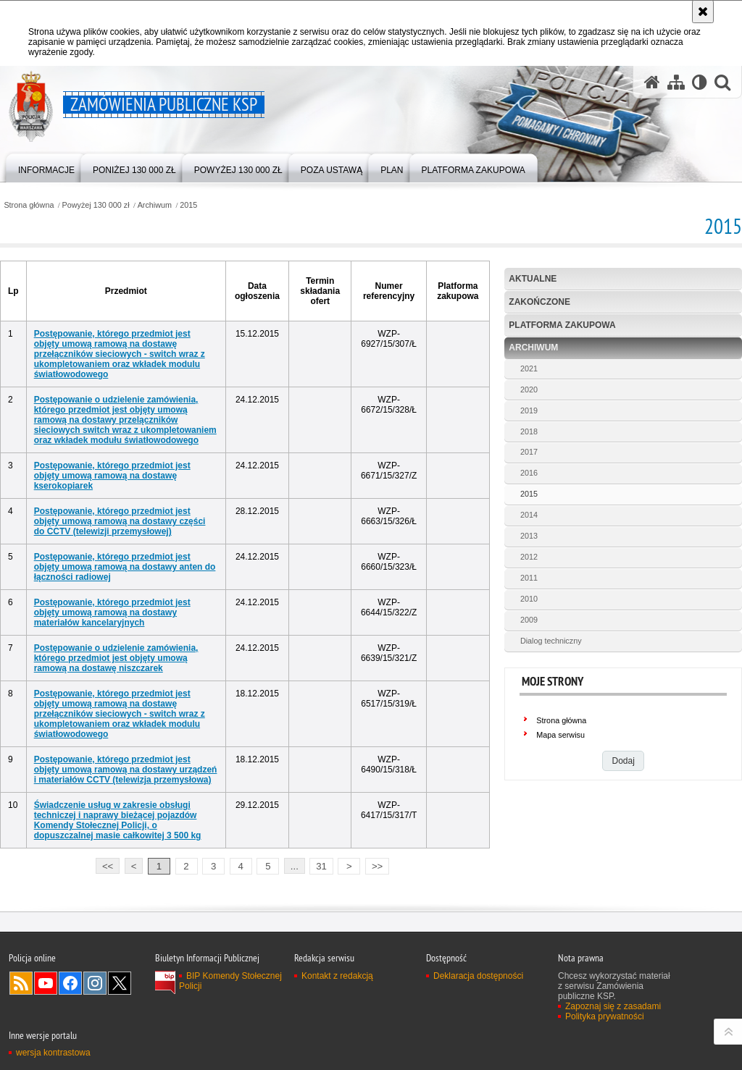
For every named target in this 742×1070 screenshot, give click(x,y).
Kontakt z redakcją (337, 976)
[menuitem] (46, 166)
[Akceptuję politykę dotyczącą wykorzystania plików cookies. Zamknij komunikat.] (703, 11)
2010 (529, 598)
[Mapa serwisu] (676, 82)
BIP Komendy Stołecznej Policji (230, 981)
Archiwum (155, 205)
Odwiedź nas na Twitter (119, 983)
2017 (529, 451)
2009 (529, 619)
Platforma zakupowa (562, 325)
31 (321, 866)
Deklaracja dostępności (478, 976)
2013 (529, 535)
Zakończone (539, 302)
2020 (529, 389)
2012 (529, 556)
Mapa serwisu (560, 734)
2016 (529, 472)
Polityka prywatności (604, 1016)
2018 (529, 431)
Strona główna (29, 205)
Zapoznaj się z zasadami (613, 1006)
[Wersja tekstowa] (699, 82)
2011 (529, 577)
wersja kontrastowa (53, 1053)
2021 (529, 368)
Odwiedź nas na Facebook (70, 983)
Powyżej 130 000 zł (96, 205)
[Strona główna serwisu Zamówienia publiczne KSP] (652, 82)
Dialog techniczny (551, 640)
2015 (188, 205)
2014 (529, 514)
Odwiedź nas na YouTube (45, 983)
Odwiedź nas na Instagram (95, 983)
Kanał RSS (21, 983)
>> (374, 865)
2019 (529, 410)
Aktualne (532, 279)
